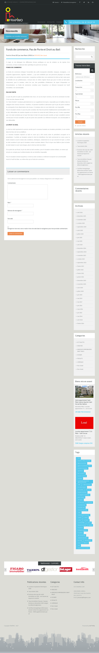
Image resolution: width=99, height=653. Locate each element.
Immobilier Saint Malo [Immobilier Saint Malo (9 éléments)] (82, 510)
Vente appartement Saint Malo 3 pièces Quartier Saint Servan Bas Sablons (83, 402)
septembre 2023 (81, 262)
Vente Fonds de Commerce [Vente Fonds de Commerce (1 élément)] (83, 547)
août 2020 (80, 287)
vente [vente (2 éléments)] (79, 545)
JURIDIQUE (80, 362)
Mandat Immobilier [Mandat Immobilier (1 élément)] (82, 525)
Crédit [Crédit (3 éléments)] (79, 484)
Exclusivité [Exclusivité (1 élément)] (88, 489)
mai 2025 (79, 241)
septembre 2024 (81, 252)
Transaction (78, 87)
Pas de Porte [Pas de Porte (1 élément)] (80, 527)
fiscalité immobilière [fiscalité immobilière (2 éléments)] (82, 492)
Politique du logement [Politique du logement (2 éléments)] (82, 530)
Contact (60, 22)
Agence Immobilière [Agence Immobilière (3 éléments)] (82, 463)
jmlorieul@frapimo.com (84, 597)
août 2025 (80, 230)
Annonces (41, 22)
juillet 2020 (80, 291)
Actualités (51, 22)
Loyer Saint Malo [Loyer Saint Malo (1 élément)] (81, 522)
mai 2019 (79, 298)
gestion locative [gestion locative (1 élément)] (81, 497)
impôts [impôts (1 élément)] (79, 512)
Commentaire (12, 183)
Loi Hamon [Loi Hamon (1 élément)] (86, 520)
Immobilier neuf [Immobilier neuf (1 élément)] (81, 507)
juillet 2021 (80, 269)
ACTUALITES (80, 342)
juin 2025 (79, 237)
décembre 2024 (81, 248)
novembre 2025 (81, 219)
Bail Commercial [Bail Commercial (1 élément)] (81, 473)
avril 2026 (80, 212)
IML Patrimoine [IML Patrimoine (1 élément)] (81, 502)
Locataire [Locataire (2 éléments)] (80, 517)
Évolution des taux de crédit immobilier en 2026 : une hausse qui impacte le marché (38, 596)
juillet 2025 (80, 234)
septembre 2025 (81, 227)
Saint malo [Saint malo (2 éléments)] (80, 540)
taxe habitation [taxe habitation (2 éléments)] (88, 540)
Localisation (78, 80)
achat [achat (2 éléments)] (79, 458)
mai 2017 (79, 302)
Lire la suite (89, 408)
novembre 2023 (81, 255)
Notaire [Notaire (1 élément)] (90, 525)
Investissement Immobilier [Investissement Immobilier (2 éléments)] (83, 515)
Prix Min (77, 107)
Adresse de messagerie (15, 210)
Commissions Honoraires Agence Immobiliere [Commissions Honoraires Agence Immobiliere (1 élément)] (83, 481)
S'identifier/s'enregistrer (68, 2)
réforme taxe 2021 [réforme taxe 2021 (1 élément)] (81, 535)
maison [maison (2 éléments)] (89, 522)
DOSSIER (37, 55)
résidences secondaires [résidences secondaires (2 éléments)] (82, 537)
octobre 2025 (81, 223)
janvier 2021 (80, 277)
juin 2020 (79, 295)
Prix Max (77, 114)
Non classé (43, 55)
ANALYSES (80, 346)
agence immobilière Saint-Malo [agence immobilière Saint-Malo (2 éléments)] (84, 465)
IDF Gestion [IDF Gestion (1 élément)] (80, 499)
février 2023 (80, 266)
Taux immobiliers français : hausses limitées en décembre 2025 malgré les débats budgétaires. (38, 603)
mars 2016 (80, 309)
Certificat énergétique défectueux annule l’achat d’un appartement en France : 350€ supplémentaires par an (85, 172)
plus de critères (80, 125)
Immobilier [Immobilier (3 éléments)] (89, 502)
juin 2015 (79, 312)
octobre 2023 (81, 259)
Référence (78, 74)
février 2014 (80, 323)
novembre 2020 (81, 284)
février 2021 (80, 273)
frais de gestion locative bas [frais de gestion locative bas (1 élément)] (83, 494)
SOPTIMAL (92, 625)
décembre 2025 (81, 216)
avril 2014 (80, 320)
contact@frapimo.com (27, 2)
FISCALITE (80, 358)
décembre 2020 (81, 280)
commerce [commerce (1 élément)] (80, 478)
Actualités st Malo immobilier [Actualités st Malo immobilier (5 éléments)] (84, 460)
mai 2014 (79, 316)
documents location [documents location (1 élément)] (82, 487)
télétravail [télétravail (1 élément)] (86, 542)
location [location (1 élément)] (86, 517)
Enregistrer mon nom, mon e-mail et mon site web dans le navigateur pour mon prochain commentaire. (38, 228)
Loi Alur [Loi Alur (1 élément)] (79, 520)
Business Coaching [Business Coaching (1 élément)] (82, 475)
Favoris (56, 2)
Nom (9, 202)
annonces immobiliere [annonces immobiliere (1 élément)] (82, 468)
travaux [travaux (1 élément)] (79, 542)
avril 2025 (80, 244)
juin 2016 (79, 305)
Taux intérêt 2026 (82, 146)
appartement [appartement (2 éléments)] (80, 470)
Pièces (77, 100)
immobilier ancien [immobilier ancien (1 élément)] (82, 504)
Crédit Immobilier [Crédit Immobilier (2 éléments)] (87, 484)
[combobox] (84, 83)
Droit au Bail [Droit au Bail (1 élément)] (80, 489)
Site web (10, 218)
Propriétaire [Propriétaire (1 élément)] (80, 532)
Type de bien (79, 94)
